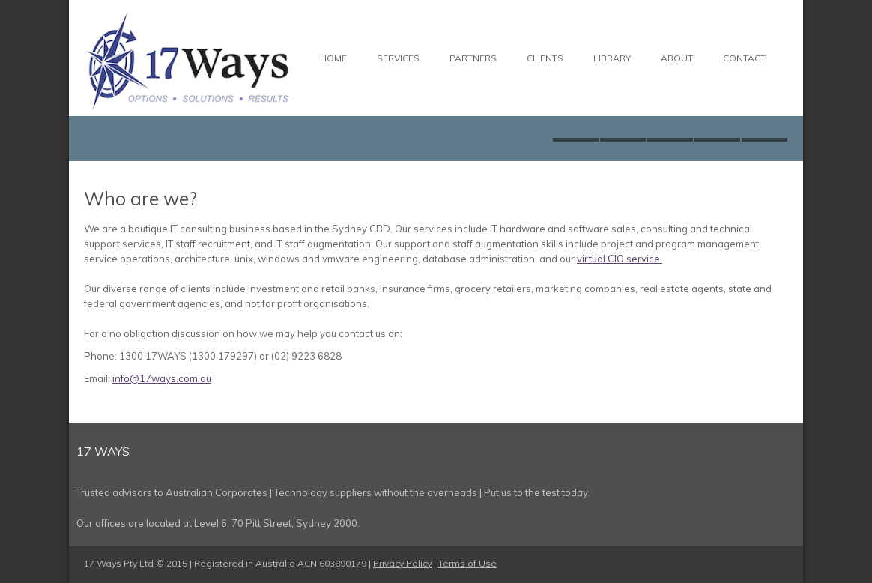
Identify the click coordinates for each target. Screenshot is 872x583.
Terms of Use (467, 563)
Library (612, 58)
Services (398, 58)
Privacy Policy (402, 563)
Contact (744, 58)
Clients (545, 58)
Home (333, 58)
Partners (473, 58)
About (677, 58)
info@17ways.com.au (161, 378)
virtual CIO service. (619, 259)
